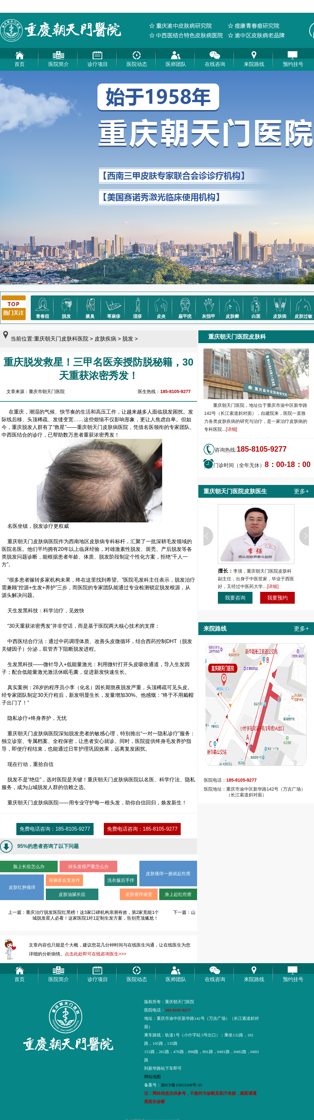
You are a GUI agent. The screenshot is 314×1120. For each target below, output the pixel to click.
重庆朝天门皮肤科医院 (61, 339)
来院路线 (254, 57)
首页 (19, 57)
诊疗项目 (97, 57)
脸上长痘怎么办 (29, 866)
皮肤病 (280, 307)
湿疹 (137, 307)
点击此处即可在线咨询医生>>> (96, 953)
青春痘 (42, 307)
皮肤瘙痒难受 (138, 894)
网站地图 (152, 1076)
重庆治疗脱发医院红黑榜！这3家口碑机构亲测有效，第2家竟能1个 (92, 912)
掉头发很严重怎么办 (88, 866)
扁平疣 (185, 307)
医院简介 (58, 57)
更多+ (301, 491)
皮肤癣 (232, 307)
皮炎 (161, 307)
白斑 (256, 307)
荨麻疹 (114, 307)
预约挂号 (293, 57)
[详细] (231, 429)
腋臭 (90, 307)
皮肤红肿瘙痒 (22, 887)
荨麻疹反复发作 (64, 880)
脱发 (66, 307)
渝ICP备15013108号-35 (181, 1085)
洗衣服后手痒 (120, 880)
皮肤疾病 (105, 339)
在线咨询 (215, 57)
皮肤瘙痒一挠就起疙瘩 (168, 873)
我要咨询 (235, 597)
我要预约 (277, 597)
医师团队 (175, 57)
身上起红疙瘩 (178, 894)
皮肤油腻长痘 (72, 894)
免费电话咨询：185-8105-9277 (55, 829)
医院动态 (136, 57)
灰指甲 (208, 307)
